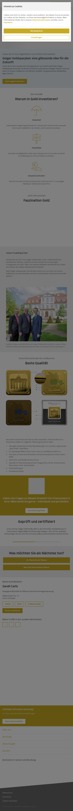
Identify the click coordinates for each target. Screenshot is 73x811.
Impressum (8, 22)
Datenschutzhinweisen (41, 20)
